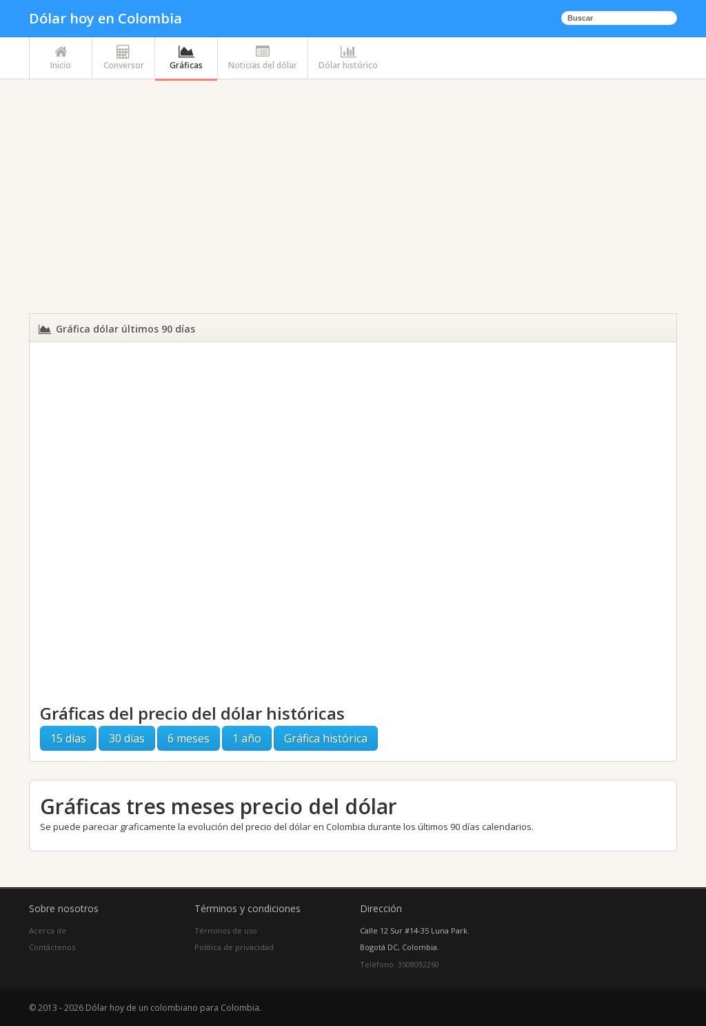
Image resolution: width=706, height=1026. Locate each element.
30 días (127, 738)
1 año (246, 738)
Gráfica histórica (325, 738)
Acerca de (47, 930)
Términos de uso (225, 930)
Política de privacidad (234, 947)
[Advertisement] (353, 198)
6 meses (189, 738)
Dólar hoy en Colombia (105, 18)
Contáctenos (52, 947)
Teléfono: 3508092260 (399, 964)
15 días (68, 738)
